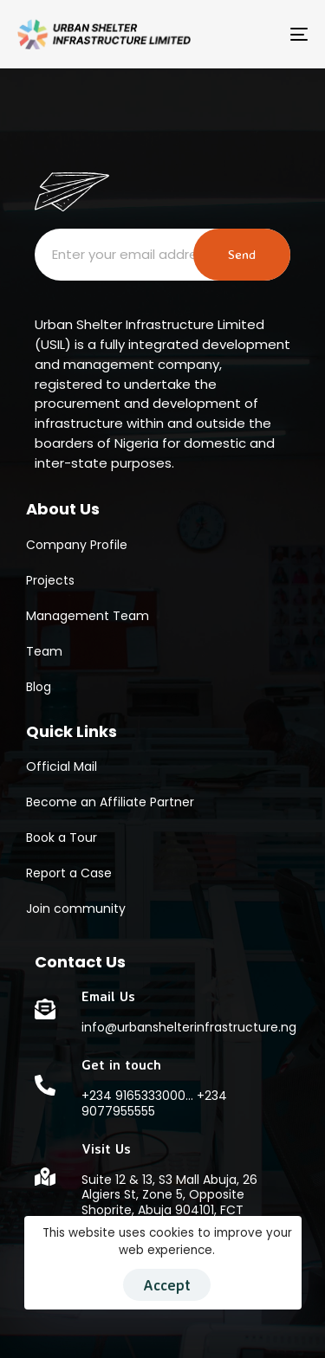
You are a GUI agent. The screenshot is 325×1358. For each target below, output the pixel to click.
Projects (50, 580)
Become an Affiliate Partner (110, 802)
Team (44, 651)
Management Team (87, 615)
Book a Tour (61, 837)
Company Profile (76, 544)
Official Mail (61, 766)
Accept (167, 1285)
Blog (38, 686)
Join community (76, 908)
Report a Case (69, 873)
